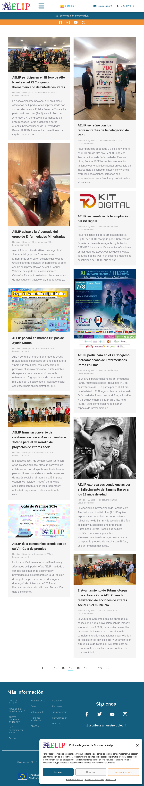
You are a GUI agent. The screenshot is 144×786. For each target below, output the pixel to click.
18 (78, 668)
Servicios (13, 738)
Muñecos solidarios (36, 719)
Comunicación (59, 717)
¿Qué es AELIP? (13, 702)
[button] (137, 745)
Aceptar (58, 772)
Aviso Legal (111, 779)
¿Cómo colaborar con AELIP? (16, 730)
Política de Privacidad (94, 779)
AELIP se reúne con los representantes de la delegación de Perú (103, 130)
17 (70, 668)
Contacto (57, 700)
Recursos (57, 706)
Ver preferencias (123, 772)
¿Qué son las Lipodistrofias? (17, 710)
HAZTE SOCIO (38, 700)
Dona (33, 706)
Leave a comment (20, 95)
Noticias (16, 92)
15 (55, 668)
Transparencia (59, 712)
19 (85, 668)
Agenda (35, 725)
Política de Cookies (74, 779)
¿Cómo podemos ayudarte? (14, 719)
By (26, 92)
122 (100, 668)
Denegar (91, 772)
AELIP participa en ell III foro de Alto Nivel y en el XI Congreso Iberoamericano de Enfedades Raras (38, 82)
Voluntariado (37, 712)
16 (63, 668)
